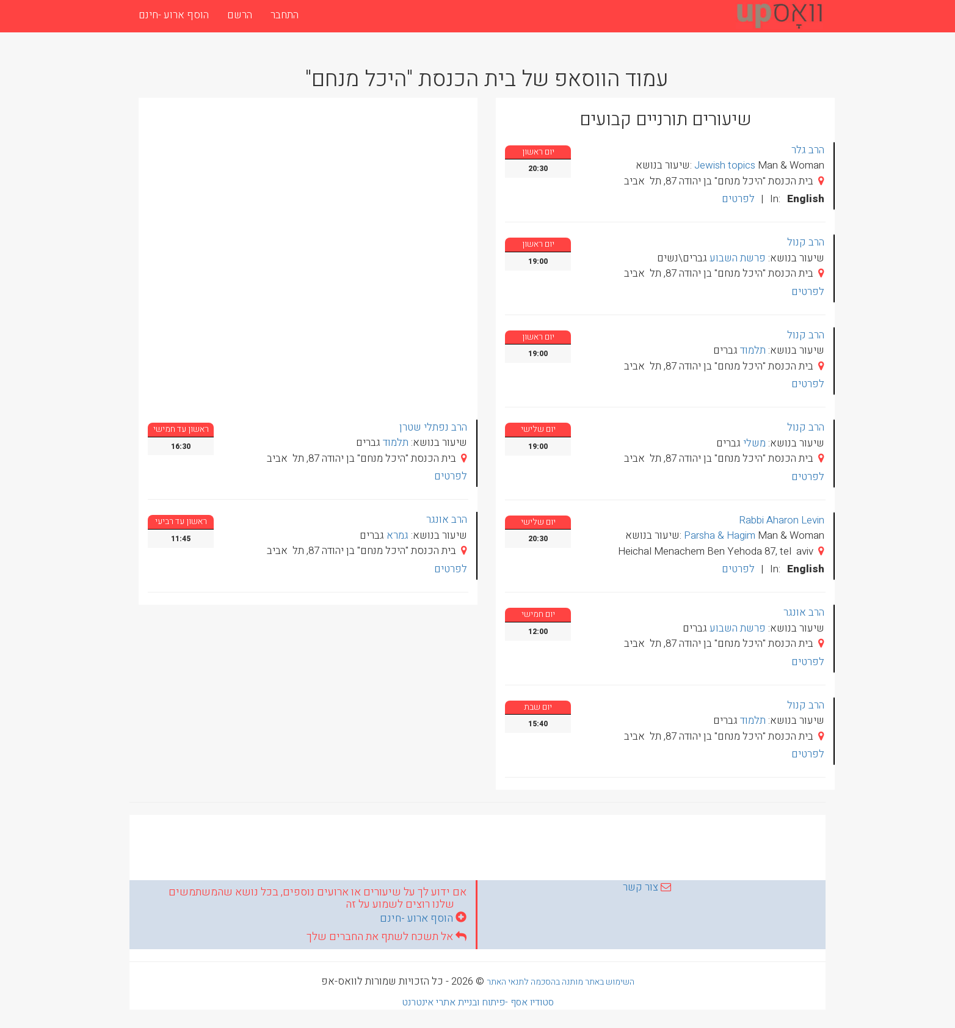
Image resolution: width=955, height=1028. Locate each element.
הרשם (239, 15)
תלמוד (396, 442)
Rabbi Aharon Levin (781, 520)
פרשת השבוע (738, 258)
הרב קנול (805, 242)
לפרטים (450, 476)
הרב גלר (807, 150)
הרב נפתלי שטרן (433, 427)
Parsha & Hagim (719, 535)
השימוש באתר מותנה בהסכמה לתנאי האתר (560, 981)
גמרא (398, 535)
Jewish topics (724, 165)
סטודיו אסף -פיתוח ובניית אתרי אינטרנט (478, 1002)
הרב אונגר (446, 519)
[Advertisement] (477, 845)
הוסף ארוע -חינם (174, 15)
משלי (754, 443)
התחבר (285, 15)
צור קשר (640, 887)
